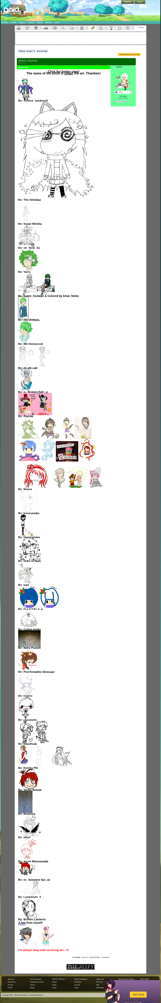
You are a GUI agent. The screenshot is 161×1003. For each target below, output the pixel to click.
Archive (120, 98)
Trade (76, 987)
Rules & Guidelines (80, 979)
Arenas (54, 982)
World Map (100, 987)
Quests (101, 28)
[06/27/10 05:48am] (121, 101)
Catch (57, 22)
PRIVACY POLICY (58, 979)
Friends (82, 28)
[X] (20, 924)
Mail (72, 28)
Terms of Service (35, 979)
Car (46, 28)
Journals (77, 985)
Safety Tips (100, 979)
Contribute (77, 982)
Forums (31, 22)
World (39, 22)
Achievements (111, 28)
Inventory (63, 28)
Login (139, 2)
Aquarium (55, 28)
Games (48, 22)
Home (126, 98)
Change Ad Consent (37, 982)
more (41, 28)
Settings (128, 28)
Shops (22, 22)
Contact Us (12, 982)
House (36, 28)
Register (127, 2)
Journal (92, 28)
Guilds (54, 985)
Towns (54, 987)
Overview (19, 28)
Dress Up (99, 982)
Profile (141, 27)
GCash (14, 22)
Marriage (119, 28)
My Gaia (4, 22)
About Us (11, 979)
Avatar (27, 28)
